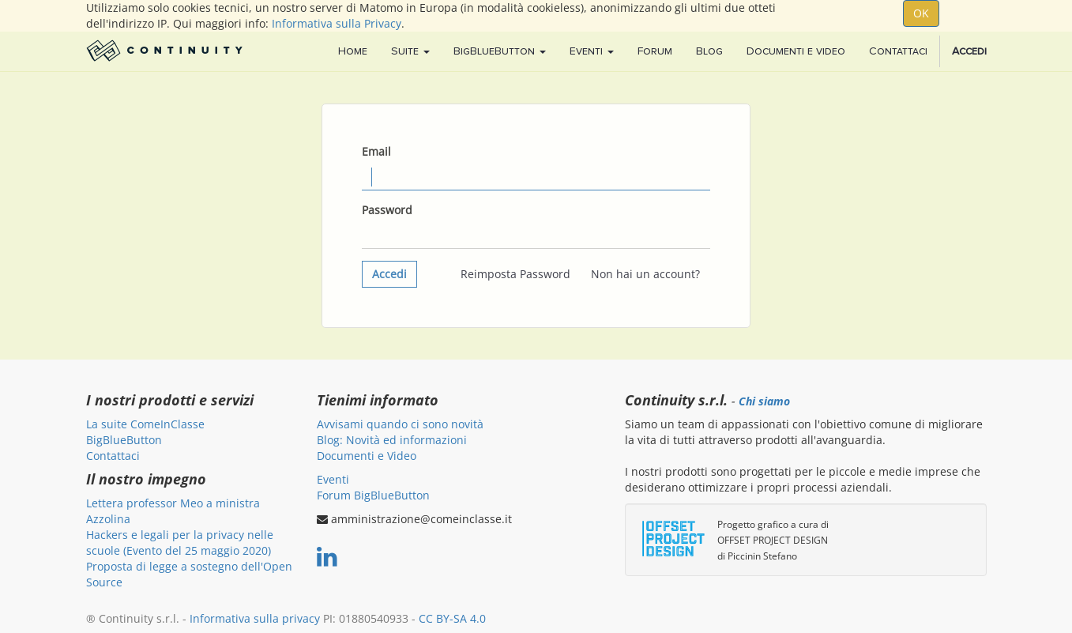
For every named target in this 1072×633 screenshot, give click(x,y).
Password (387, 209)
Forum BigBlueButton (373, 495)
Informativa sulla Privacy (336, 23)
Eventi (333, 479)
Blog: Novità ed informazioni (392, 439)
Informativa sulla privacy (255, 618)
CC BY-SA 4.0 (452, 618)
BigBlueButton (124, 439)
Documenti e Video (366, 455)
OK (921, 13)
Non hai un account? (645, 273)
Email (376, 151)
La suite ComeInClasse (145, 423)
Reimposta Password (515, 273)
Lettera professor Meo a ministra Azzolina (173, 510)
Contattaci (113, 455)
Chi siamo (764, 401)
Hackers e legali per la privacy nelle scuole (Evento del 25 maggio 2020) (179, 542)
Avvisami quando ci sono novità (400, 423)
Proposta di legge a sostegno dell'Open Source (189, 574)
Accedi (389, 273)
